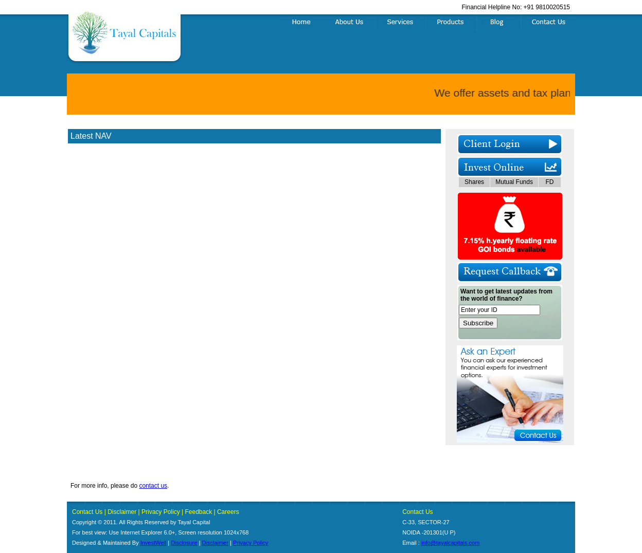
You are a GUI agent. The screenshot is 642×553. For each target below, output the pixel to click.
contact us (153, 485)
